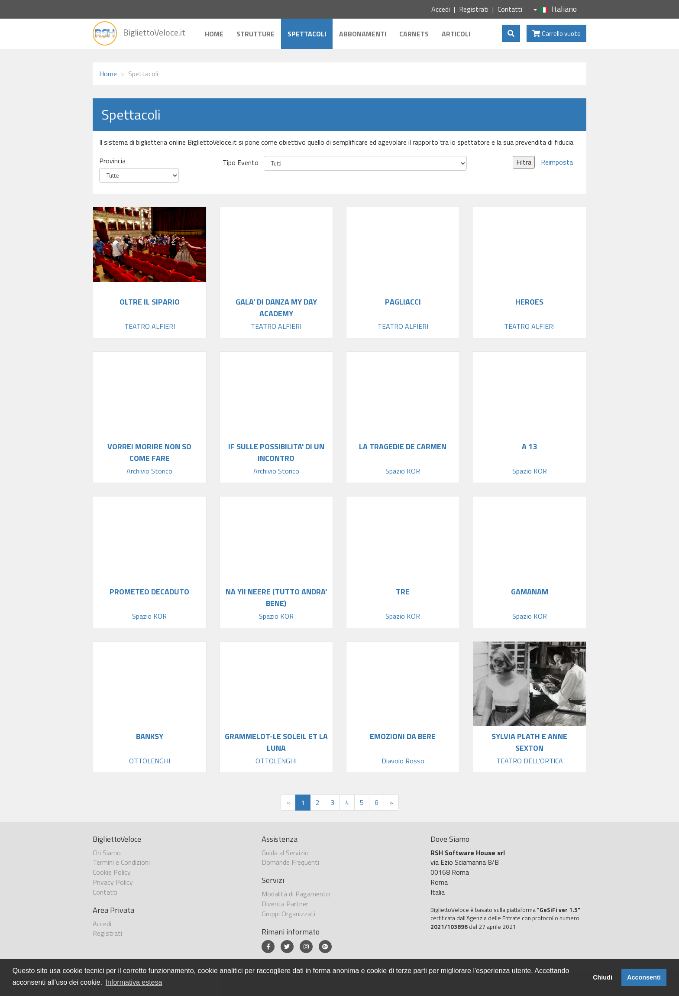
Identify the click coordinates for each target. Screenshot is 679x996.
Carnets (414, 34)
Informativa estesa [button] (134, 982)
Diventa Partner (285, 904)
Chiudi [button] (602, 977)
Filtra (523, 162)
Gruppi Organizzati (288, 913)
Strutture (255, 34)
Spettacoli (307, 34)
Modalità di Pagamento (296, 894)
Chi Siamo (107, 852)
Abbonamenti (362, 34)
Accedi (440, 9)
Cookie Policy (112, 872)
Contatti (510, 9)
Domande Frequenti (290, 862)
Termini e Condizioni (121, 862)
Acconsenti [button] (644, 977)
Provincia (112, 161)
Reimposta (557, 162)
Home (214, 34)
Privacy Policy (113, 882)
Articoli (456, 34)
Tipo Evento (241, 163)
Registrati (473, 9)
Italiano (555, 9)
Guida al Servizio (285, 852)
